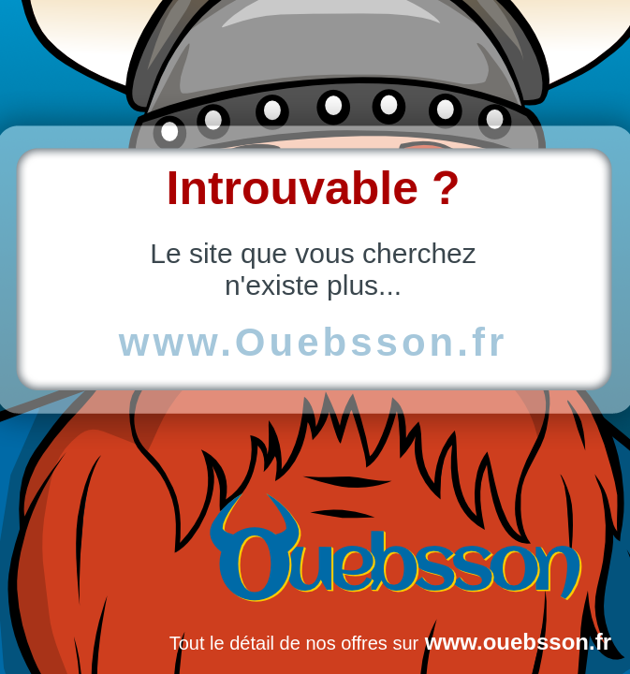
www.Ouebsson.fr (313, 342)
